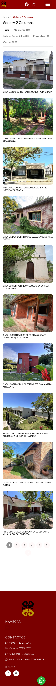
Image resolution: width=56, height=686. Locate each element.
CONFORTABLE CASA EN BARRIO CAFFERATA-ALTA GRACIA (27, 483)
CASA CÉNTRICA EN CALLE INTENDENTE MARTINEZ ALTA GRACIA (27, 139)
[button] (48, 4)
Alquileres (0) (22, 29)
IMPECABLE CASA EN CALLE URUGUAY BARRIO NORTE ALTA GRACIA (25, 189)
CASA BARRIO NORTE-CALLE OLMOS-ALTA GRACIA (27, 92)
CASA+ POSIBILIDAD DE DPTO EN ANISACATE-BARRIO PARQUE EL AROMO (25, 336)
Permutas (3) (41, 36)
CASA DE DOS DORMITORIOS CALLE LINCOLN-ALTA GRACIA (28, 238)
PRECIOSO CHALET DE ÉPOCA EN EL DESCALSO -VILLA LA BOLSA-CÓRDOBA (27, 533)
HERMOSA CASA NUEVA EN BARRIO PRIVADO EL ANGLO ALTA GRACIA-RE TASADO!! (26, 434)
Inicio (6, 17)
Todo (6, 29)
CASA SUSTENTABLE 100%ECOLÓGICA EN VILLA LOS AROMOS (26, 287)
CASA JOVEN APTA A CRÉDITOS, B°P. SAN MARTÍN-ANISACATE (27, 385)
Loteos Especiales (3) (16, 36)
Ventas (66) (10, 42)
